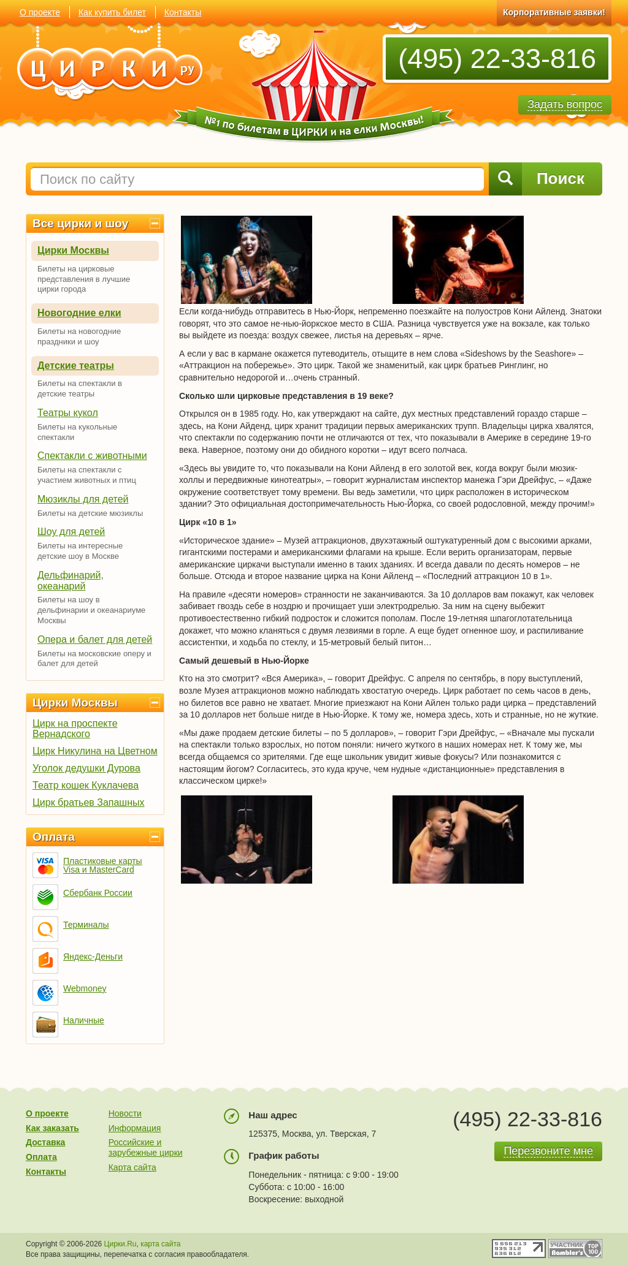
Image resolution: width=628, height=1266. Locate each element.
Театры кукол (67, 412)
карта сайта (160, 1244)
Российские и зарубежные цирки (146, 1147)
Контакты (182, 12)
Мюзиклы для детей (83, 499)
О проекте (40, 12)
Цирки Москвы (73, 250)
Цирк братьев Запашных (89, 802)
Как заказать (52, 1128)
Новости (125, 1113)
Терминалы (86, 925)
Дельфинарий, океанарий (70, 580)
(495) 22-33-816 (497, 58)
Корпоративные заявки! (554, 12)
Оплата (54, 837)
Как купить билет (112, 12)
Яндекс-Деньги (93, 956)
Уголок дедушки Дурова (86, 768)
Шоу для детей (71, 531)
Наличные (83, 1020)
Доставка (45, 1142)
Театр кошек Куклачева (86, 785)
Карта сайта (132, 1167)
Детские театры (75, 365)
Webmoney (85, 988)
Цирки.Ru (120, 1244)
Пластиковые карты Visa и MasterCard (102, 865)
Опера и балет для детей (94, 639)
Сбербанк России (97, 893)
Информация (135, 1128)
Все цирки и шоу (80, 223)
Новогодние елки (79, 313)
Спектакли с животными (92, 455)
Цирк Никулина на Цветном (95, 751)
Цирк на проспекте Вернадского (75, 728)
